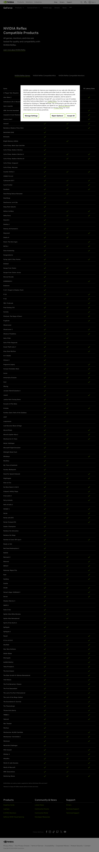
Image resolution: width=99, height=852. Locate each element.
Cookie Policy (52, 101)
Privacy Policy (58, 108)
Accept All (71, 116)
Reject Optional (57, 116)
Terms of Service (64, 105)
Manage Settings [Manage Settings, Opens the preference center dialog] (31, 116)
